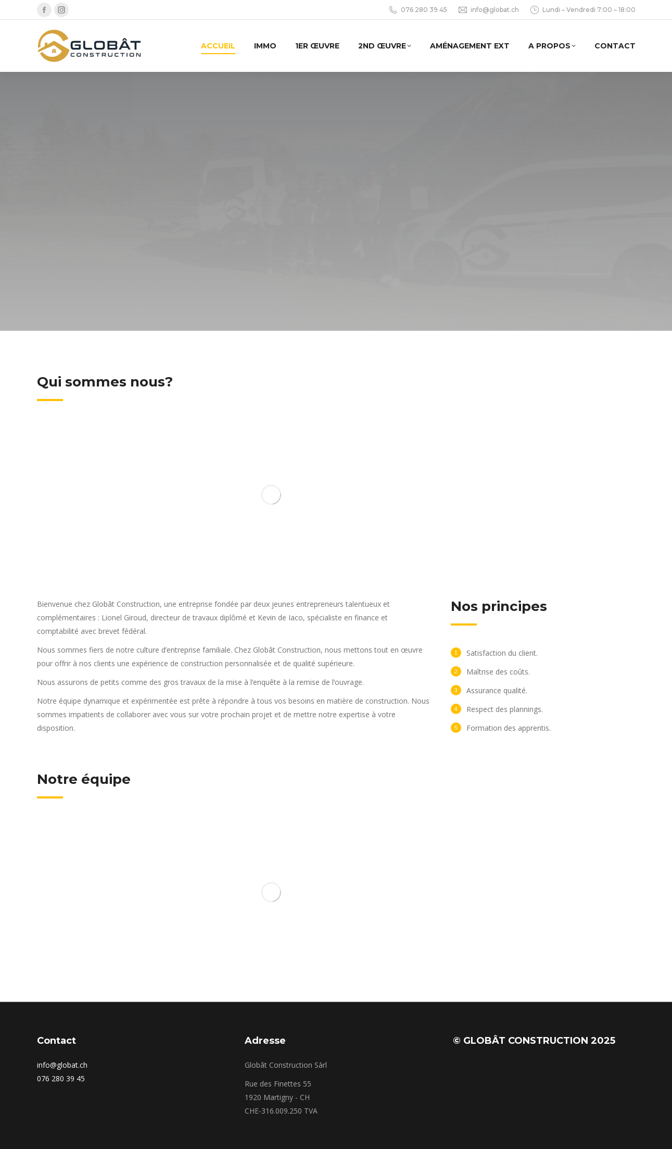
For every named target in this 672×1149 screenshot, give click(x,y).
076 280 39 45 (417, 10)
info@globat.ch (488, 10)
